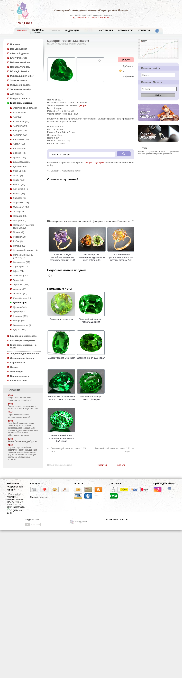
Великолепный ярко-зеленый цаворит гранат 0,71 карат (61, 436)
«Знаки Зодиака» (19, 53)
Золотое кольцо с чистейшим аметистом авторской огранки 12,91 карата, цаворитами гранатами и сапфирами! (84, 260)
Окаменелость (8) (22, 325)
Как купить (36, 483)
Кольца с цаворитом (146, 154)
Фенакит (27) (19, 289)
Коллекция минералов (22, 340)
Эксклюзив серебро (21, 89)
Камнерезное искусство (23, 336)
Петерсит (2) (19, 220)
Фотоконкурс (125, 30)
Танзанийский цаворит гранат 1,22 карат (91, 319)
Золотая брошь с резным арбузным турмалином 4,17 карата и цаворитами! (54, 257)
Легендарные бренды (22, 358)
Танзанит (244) (21, 275)
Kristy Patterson (19, 58)
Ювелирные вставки (21, 103)
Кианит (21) (19, 184)
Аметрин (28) (20, 130)
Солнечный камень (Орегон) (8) (23, 256)
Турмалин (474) (21, 284)
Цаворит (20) (20, 302)
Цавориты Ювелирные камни (66, 170)
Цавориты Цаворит (94, 162)
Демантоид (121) (22, 162)
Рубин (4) (18, 241)
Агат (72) (17, 117)
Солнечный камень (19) (25, 250)
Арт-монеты (17, 94)
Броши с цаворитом (163, 154)
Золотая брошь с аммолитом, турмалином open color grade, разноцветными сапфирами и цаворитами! (113, 260)
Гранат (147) (19, 157)
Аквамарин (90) (21, 121)
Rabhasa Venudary (20, 67)
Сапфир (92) (19, 246)
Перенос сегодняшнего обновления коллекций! (19, 416)
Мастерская (106, 30)
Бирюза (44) (19, 153)
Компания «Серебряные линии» (15, 486)
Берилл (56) (19, 148)
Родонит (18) (19, 237)
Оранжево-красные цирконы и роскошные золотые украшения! (23, 407)
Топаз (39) (18, 280)
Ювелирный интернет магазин (15, 498)
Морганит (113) (21, 202)
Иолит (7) (18, 175)
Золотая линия (18, 80)
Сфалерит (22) (21, 266)
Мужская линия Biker (21, 76)
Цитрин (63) (19, 311)
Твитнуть (120, 465)
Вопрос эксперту (19, 376)
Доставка (115, 483)
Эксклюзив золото (20, 85)
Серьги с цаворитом (169, 151)
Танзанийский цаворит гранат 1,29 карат (91, 396)
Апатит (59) (19, 144)
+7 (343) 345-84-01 (81, 17)
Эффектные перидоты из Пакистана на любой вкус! (20, 399)
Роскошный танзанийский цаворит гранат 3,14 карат (61, 396)
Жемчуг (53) (19, 171)
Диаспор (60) (19, 166)
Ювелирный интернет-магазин (75, 10)
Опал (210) (18, 211)
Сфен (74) (18, 271)
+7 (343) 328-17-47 (100, 17)
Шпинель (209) (20, 316)
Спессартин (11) (21, 262)
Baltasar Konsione (20, 62)
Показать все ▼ (125, 221)
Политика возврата (39, 497)
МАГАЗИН (22, 30)
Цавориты (81, 44)
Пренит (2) (18, 232)
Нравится (102, 465)
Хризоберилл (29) (22, 298)
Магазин (51, 44)
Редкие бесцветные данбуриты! (22, 441)
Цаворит (82, 105)
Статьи (14, 367)
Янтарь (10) (19, 320)
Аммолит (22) (20, 135)
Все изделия (19, 112)
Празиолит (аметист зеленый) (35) (23, 226)
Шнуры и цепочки (20, 98)
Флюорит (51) (20, 293)
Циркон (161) (19, 307)
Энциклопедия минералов (25, 353)
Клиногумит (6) (21, 189)
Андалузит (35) (21, 139)
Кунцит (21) (19, 193)
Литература (16, 371)
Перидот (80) (19, 216)
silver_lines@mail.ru (16, 507)
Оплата (78, 483)
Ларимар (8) (19, 198)
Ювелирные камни (66, 44)
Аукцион (54, 30)
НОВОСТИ (14, 390)
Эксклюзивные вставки (25, 108)
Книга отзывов (18, 380)
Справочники (17, 362)
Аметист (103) (20, 126)
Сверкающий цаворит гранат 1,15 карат (68, 449)
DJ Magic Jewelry (19, 71)
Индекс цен (72, 30)
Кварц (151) (19, 180)
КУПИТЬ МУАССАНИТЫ (116, 519)
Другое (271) (19, 329)
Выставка (38, 31)
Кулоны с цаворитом (148, 151)
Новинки (15, 44)
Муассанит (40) (21, 207)
